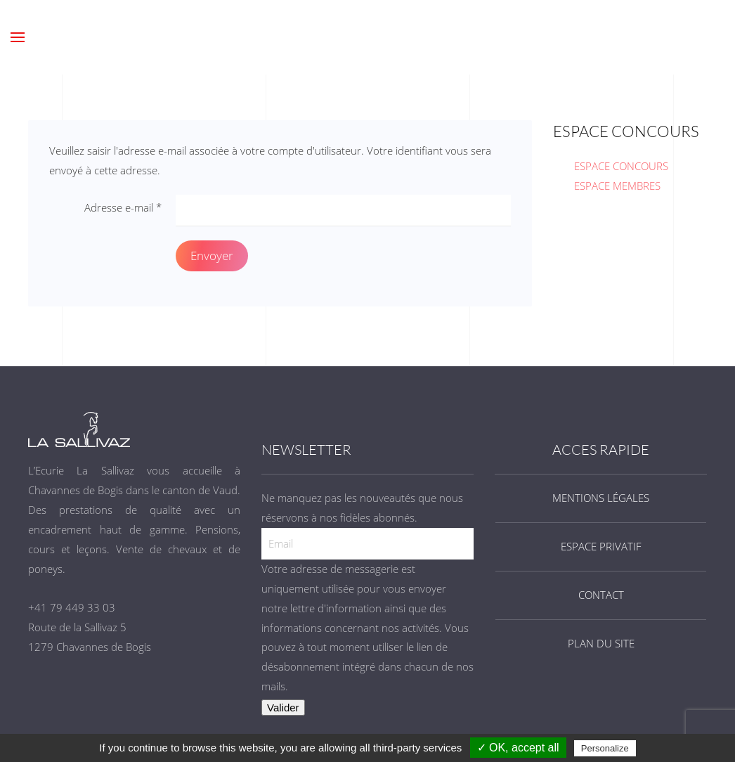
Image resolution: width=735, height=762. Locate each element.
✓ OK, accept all (518, 748)
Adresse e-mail (123, 207)
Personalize (605, 748)
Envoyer (211, 255)
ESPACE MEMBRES (617, 186)
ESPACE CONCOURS (621, 166)
